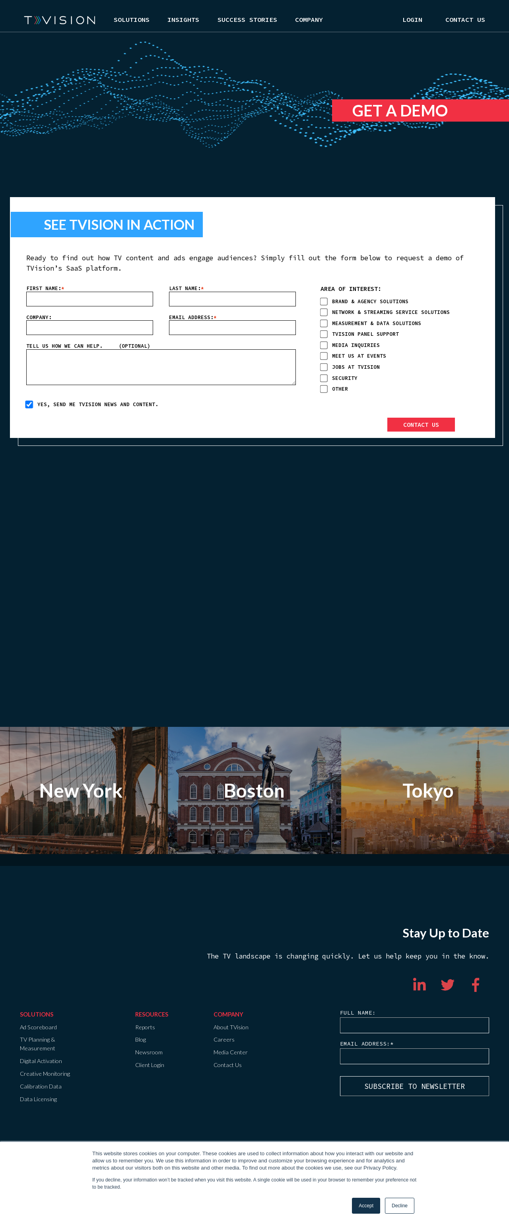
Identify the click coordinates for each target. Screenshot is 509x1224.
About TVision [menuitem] (231, 1027)
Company (309, 20)
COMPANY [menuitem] (228, 1014)
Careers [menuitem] (224, 1039)
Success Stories (247, 20)
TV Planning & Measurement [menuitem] (37, 1044)
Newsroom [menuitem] (149, 1052)
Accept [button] (366, 1206)
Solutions (132, 20)
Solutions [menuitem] (36, 1014)
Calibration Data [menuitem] (41, 1086)
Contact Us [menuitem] (465, 20)
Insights (183, 20)
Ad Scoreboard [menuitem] (38, 1027)
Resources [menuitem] (151, 1014)
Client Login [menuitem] (149, 1064)
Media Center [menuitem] (231, 1052)
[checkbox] (397, 344)
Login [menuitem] (412, 20)
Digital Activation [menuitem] (41, 1060)
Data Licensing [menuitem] (38, 1099)
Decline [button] (400, 1206)
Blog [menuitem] (140, 1039)
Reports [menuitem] (145, 1027)
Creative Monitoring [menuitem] (45, 1073)
